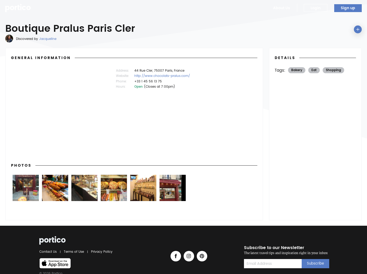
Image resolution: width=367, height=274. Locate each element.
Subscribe (315, 263)
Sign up (348, 8)
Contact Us (48, 251)
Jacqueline (47, 38)
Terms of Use (74, 251)
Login (316, 8)
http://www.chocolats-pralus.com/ (162, 75)
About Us (281, 8)
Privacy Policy (101, 251)
